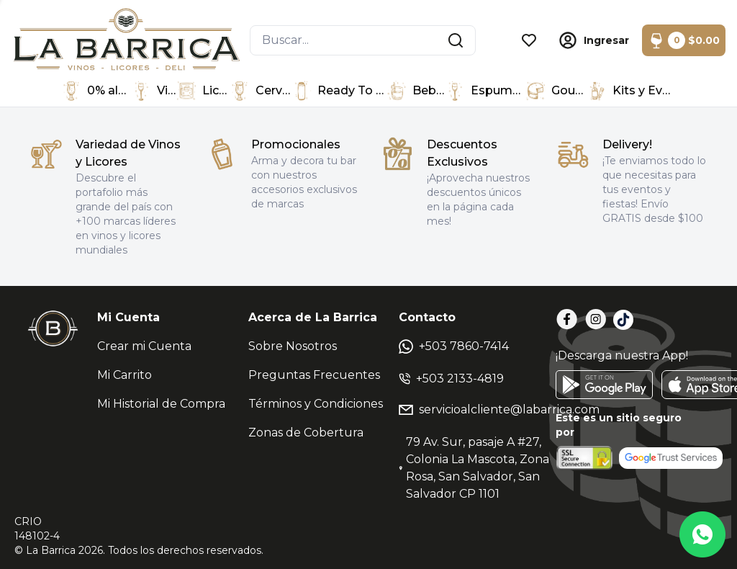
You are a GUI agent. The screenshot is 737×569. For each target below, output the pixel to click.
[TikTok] (623, 320)
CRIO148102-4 (37, 528)
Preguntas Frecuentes (314, 375)
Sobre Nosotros (292, 346)
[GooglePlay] (604, 384)
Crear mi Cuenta (144, 346)
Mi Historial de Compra (161, 404)
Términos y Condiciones (315, 404)
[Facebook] (567, 319)
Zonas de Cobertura (305, 432)
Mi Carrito (124, 375)
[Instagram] (595, 319)
